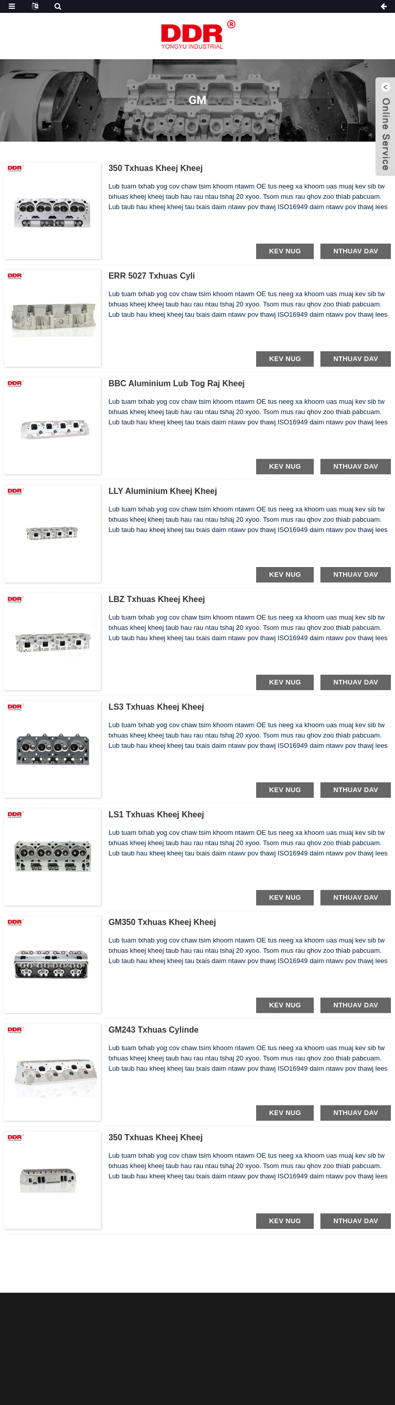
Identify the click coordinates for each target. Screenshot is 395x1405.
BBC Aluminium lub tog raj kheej (177, 383)
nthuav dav (355, 251)
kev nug (285, 251)
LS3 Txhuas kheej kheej (156, 706)
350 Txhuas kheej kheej (156, 168)
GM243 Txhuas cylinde (154, 1029)
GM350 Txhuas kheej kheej (162, 922)
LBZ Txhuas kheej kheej (157, 599)
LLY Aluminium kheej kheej (163, 491)
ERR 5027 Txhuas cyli (152, 275)
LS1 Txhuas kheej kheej (156, 814)
